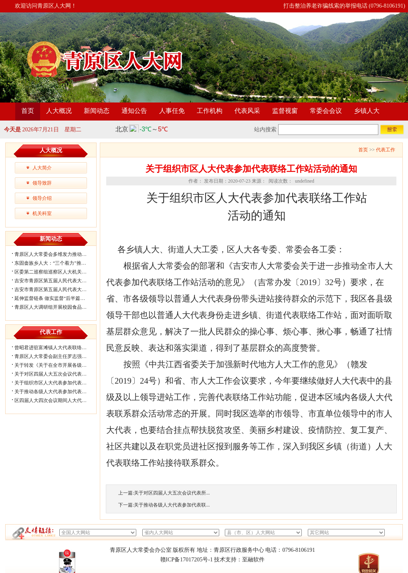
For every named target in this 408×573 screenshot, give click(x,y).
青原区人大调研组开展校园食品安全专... (57, 307)
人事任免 (172, 110)
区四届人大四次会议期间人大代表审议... (57, 400)
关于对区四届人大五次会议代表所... (172, 493)
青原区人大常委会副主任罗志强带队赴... (57, 356)
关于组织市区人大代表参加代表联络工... (57, 383)
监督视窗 (285, 110)
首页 (27, 110)
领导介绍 (42, 198)
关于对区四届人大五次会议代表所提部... (57, 374)
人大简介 (42, 168)
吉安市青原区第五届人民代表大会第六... (57, 280)
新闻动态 (96, 110)
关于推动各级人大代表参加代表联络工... (57, 391)
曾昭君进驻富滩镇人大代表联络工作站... (57, 347)
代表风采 (247, 110)
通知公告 (134, 110)
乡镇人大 (367, 110)
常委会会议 (326, 110)
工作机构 (209, 110)
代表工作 (385, 150)
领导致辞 (42, 183)
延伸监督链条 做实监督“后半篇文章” (53, 298)
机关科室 (42, 213)
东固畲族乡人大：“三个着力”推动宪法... (56, 263)
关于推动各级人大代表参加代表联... (172, 505)
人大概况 (59, 110)
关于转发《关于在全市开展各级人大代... (57, 365)
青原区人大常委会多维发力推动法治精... (57, 254)
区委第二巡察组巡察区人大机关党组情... (57, 272)
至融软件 (253, 560)
